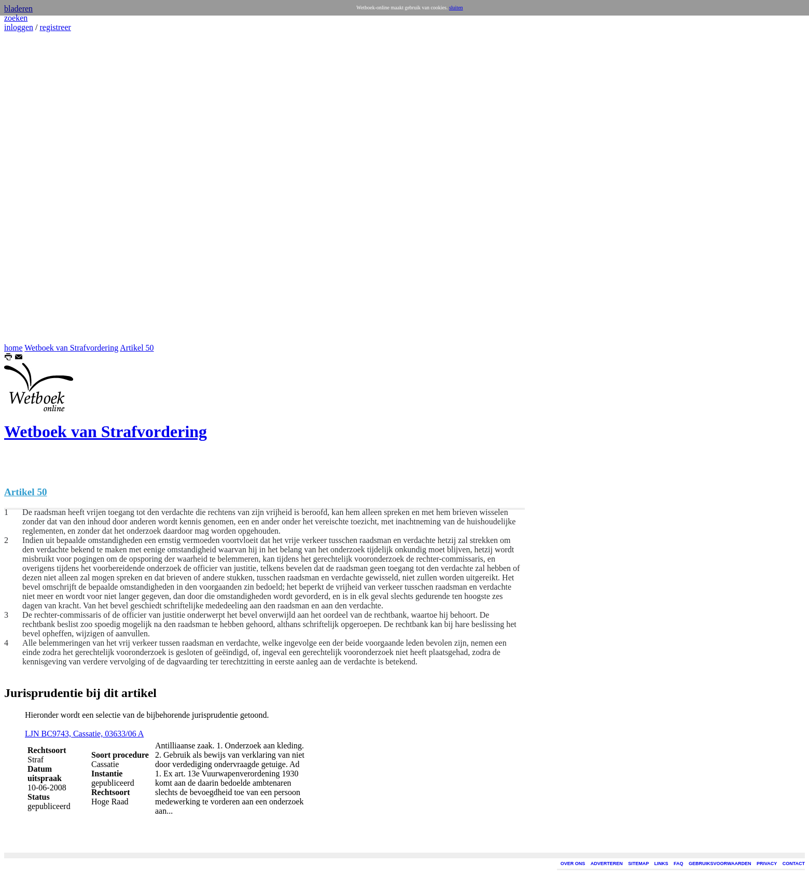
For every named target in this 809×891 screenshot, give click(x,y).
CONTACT (794, 863)
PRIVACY (767, 863)
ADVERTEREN (607, 863)
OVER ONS (573, 863)
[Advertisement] (35, 187)
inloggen (18, 27)
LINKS (661, 863)
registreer (55, 27)
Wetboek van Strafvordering (71, 347)
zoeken (15, 17)
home (13, 347)
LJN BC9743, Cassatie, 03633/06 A (84, 733)
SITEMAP (638, 863)
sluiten (456, 7)
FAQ (679, 863)
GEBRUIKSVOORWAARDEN (720, 863)
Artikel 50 (137, 347)
